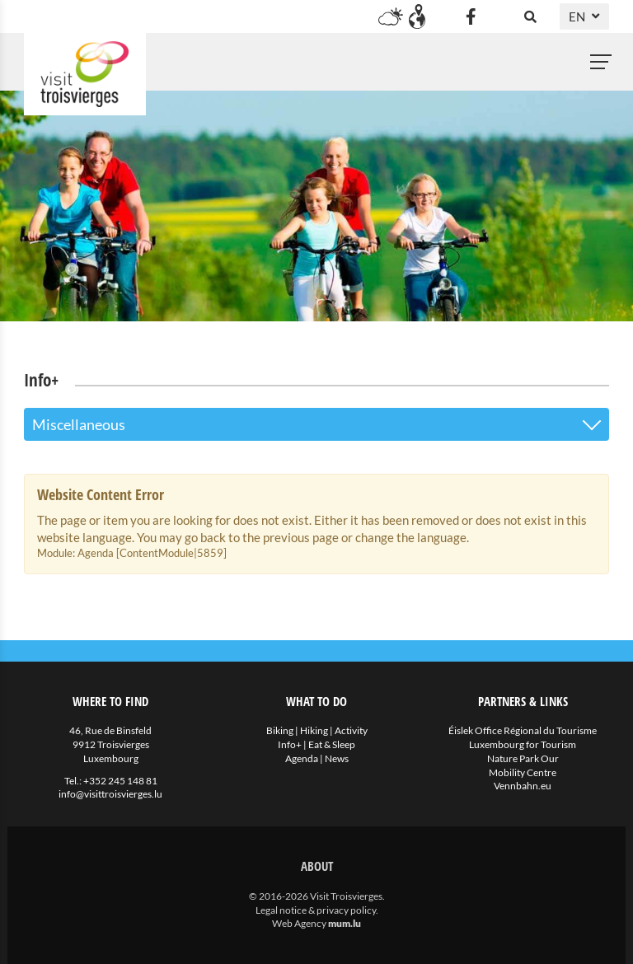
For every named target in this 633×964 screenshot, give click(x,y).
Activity (351, 730)
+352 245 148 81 (120, 780)
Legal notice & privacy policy (316, 910)
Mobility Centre (522, 772)
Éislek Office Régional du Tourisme (522, 730)
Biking (279, 730)
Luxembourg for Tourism (522, 744)
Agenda (301, 758)
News (337, 758)
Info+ (290, 744)
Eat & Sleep (331, 744)
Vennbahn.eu (522, 785)
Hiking (314, 730)
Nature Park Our (523, 758)
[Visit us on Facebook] (470, 16)
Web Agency (299, 923)
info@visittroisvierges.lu (110, 794)
